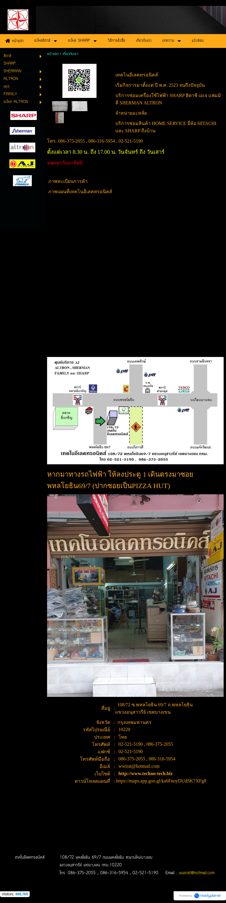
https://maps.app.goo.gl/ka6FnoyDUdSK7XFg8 (161, 780)
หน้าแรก (53, 54)
